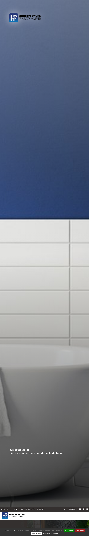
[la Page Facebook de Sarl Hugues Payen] (76, 509)
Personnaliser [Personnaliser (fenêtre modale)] (36, 533)
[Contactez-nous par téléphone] (70, 509)
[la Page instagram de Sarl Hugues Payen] (82, 509)
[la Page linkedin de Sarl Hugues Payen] (86, 509)
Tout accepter (69, 531)
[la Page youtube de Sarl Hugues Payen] (79, 509)
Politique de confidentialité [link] (50, 533)
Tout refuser (80, 531)
